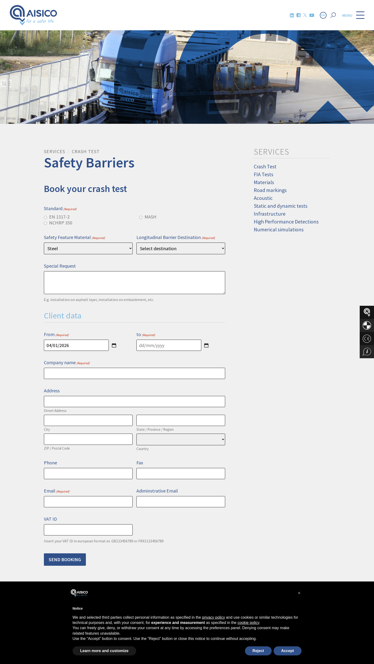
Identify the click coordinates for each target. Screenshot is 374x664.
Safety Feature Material (74, 237)
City (47, 429)
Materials (264, 182)
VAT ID (50, 519)
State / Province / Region (155, 429)
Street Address (55, 410)
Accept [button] (287, 651)
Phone (50, 463)
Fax (139, 463)
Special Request (60, 266)
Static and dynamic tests (280, 205)
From (56, 334)
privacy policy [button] (213, 617)
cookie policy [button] (248, 623)
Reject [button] (258, 651)
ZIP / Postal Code (57, 448)
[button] (299, 593)
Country (142, 448)
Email (56, 491)
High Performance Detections (286, 221)
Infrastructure (270, 213)
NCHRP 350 (60, 223)
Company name (67, 362)
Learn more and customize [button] (104, 651)
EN (323, 15)
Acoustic (263, 198)
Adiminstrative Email (157, 491)
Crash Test (265, 166)
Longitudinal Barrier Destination (175, 237)
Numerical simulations (279, 229)
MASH (150, 217)
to (145, 334)
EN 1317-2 (59, 217)
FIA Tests (263, 174)
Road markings (270, 190)
